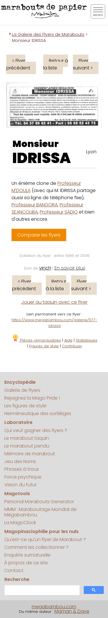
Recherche (16, 579)
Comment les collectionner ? (36, 547)
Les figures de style (25, 405)
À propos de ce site (26, 562)
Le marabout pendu (26, 446)
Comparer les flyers (38, 235)
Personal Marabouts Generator (39, 501)
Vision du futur (20, 484)
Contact (13, 570)
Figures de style (44, 346)
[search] (41, 590)
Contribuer (72, 346)
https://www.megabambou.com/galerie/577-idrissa (54, 322)
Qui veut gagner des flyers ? (35, 430)
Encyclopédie (20, 382)
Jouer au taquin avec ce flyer (54, 302)
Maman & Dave (71, 611)
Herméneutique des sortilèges (37, 413)
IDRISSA (41, 158)
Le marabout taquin (26, 438)
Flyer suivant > (83, 64)
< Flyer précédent (18, 64)
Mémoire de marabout (29, 453)
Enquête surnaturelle (27, 555)
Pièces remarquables (36, 340)
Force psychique (22, 477)
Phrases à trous (21, 469)
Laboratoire (18, 422)
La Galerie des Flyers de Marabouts (48, 34)
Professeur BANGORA (35, 205)
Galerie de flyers (22, 390)
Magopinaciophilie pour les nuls (41, 531)
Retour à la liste (55, 64)
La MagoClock (20, 522)
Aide (68, 340)
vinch (45, 268)
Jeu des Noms (20, 461)
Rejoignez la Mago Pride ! (32, 398)
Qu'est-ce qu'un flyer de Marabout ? (45, 539)
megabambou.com (54, 606)
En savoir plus (69, 268)
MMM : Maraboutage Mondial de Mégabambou (40, 512)
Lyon (91, 151)
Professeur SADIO (59, 212)
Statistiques (86, 340)
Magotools (17, 493)
